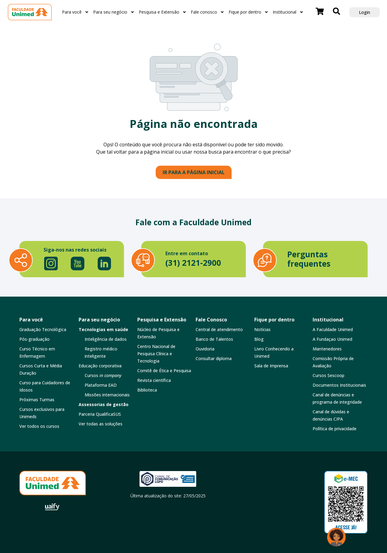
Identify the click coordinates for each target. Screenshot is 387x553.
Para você (75, 12)
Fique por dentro (248, 12)
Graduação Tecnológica (42, 329)
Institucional (288, 12)
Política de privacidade (334, 428)
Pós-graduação (34, 339)
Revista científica (154, 380)
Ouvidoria (205, 349)
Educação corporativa (100, 366)
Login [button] (364, 12)
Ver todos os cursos (39, 426)
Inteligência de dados (106, 339)
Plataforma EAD (101, 385)
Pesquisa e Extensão (163, 12)
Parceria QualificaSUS (100, 414)
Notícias (262, 329)
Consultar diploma (214, 358)
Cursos (103, 375)
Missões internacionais (107, 395)
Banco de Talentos (214, 339)
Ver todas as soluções (100, 424)
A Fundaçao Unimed (332, 339)
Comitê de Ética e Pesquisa (164, 370)
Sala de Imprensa (271, 366)
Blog (259, 339)
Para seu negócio (114, 12)
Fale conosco (207, 12)
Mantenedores (327, 349)
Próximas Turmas (36, 399)
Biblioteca (147, 390)
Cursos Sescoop (328, 375)
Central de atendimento (219, 329)
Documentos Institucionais (339, 385)
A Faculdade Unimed (333, 329)
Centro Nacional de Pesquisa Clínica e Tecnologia (156, 353)
